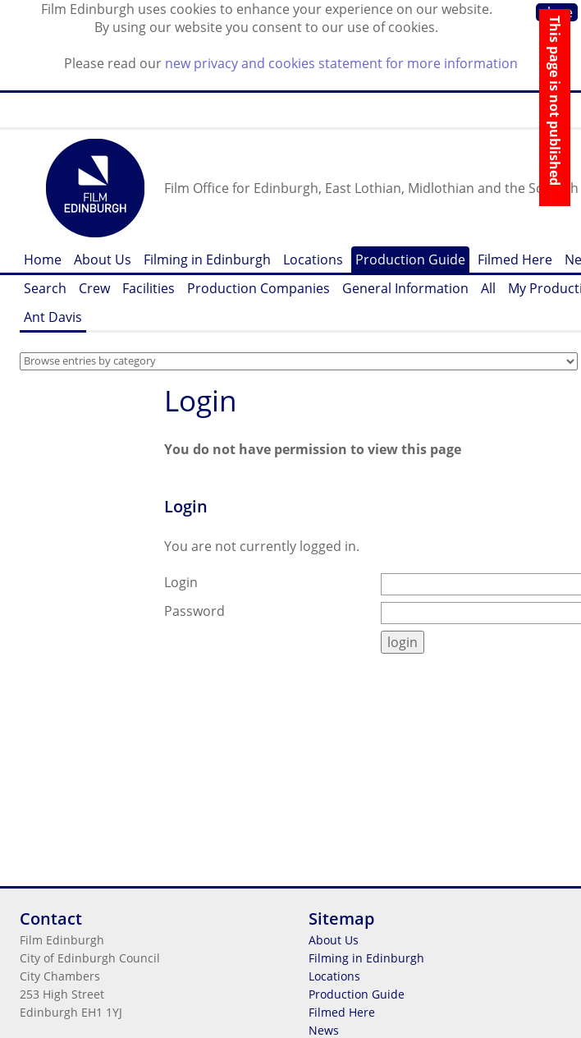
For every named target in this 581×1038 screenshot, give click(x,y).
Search (45, 288)
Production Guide (410, 259)
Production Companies (258, 288)
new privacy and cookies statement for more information (341, 63)
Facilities (148, 288)
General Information (405, 288)
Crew (94, 288)
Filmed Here (515, 259)
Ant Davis (53, 317)
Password (194, 611)
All (488, 288)
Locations (313, 259)
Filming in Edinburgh (207, 259)
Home (43, 259)
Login (200, 400)
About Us (102, 259)
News (324, 1030)
